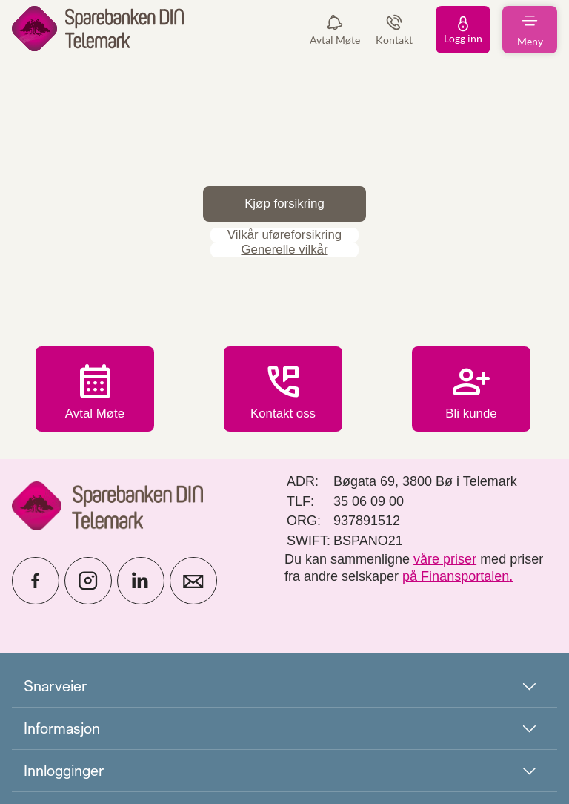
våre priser (444, 559)
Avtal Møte (95, 391)
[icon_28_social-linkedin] (140, 580)
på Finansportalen (455, 576)
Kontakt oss (283, 400)
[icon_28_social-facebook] (35, 580)
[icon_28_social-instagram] (88, 580)
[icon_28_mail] (193, 580)
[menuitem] (98, 29)
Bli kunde (471, 391)
